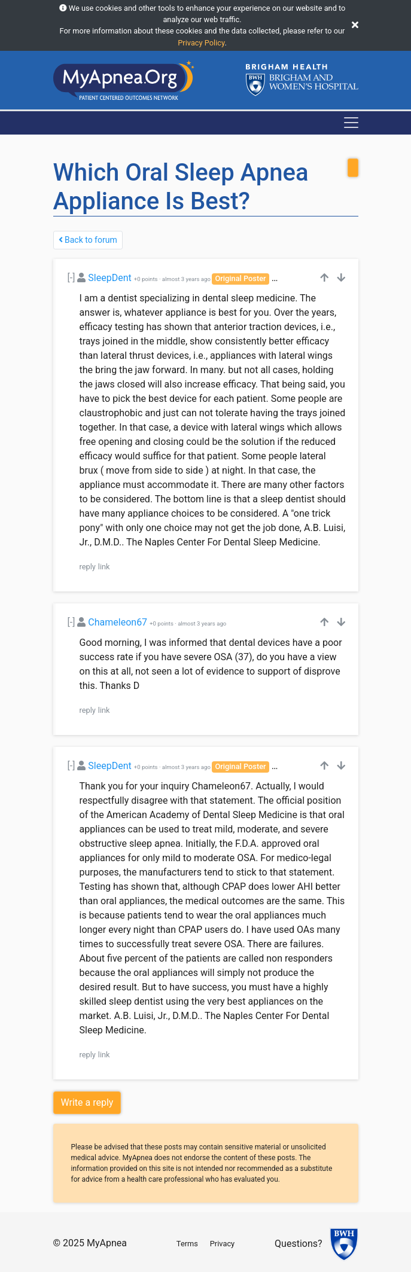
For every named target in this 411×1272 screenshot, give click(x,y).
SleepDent (109, 277)
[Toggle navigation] (351, 122)
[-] (71, 277)
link (104, 566)
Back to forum (88, 240)
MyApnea (107, 1243)
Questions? (298, 1243)
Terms (187, 1243)
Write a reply (87, 1102)
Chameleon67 (117, 622)
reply (88, 566)
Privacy (222, 1243)
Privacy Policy (201, 42)
